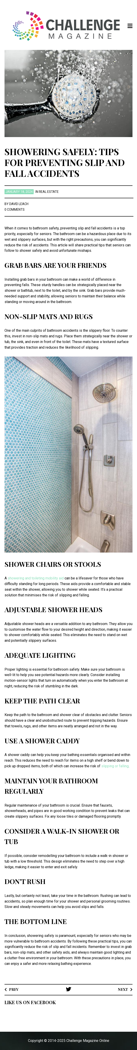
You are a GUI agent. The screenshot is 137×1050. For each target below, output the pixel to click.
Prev (14, 989)
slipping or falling (115, 766)
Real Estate (49, 192)
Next (123, 989)
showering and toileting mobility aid (36, 578)
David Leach (18, 204)
